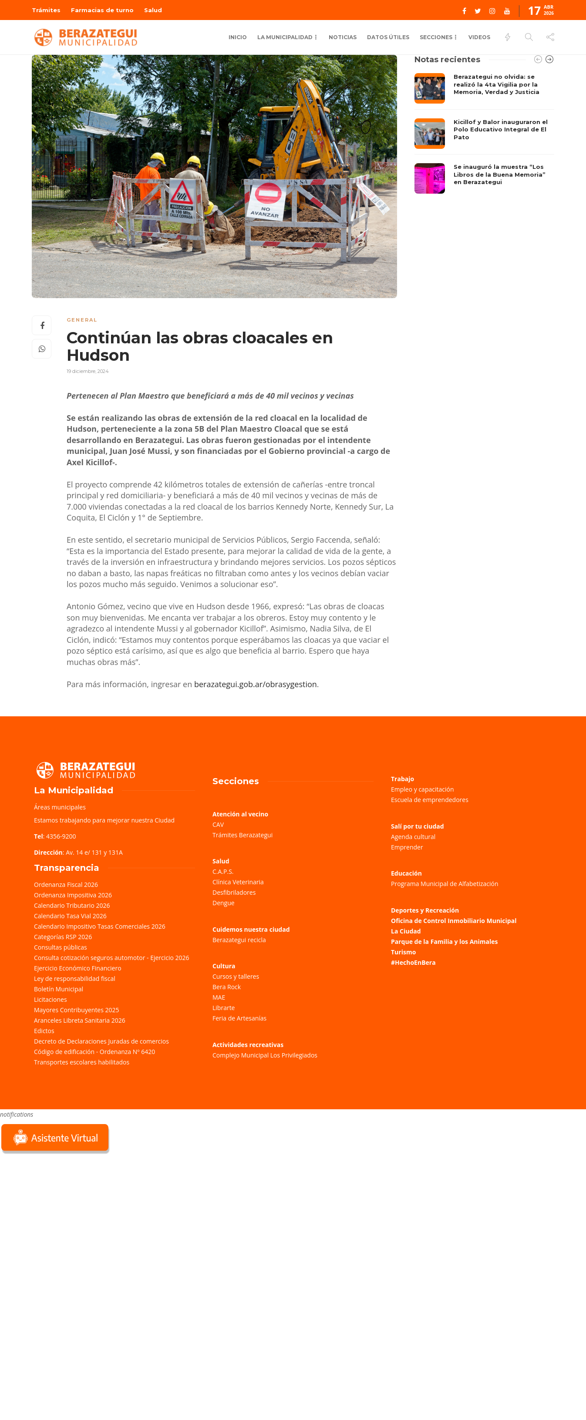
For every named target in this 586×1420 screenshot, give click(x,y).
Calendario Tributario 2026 (72, 905)
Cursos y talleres (235, 976)
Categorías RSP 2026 (63, 937)
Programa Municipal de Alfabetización (444, 884)
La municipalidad (285, 37)
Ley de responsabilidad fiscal (74, 978)
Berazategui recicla (239, 940)
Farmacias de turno (102, 10)
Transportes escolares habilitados (81, 1062)
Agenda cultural (413, 837)
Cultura (224, 966)
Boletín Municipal (58, 989)
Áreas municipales (60, 807)
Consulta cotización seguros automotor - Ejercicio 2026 (111, 957)
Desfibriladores (234, 892)
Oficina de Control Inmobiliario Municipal (453, 920)
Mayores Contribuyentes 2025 (76, 1010)
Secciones (436, 37)
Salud (153, 10)
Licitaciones (50, 999)
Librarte (223, 1008)
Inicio (238, 37)
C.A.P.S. (222, 871)
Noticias (343, 37)
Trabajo (402, 779)
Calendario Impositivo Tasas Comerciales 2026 (99, 926)
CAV (218, 824)
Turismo (403, 952)
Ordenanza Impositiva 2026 (73, 895)
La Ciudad (406, 931)
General (82, 320)
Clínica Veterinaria (238, 882)
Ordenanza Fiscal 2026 (66, 884)
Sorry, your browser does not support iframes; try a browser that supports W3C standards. (65, 1217)
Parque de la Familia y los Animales (444, 941)
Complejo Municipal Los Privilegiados (264, 1055)
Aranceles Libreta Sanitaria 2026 (79, 1020)
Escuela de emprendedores (429, 800)
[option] (484, 133)
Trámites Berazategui (242, 835)
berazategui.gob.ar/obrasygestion (255, 684)
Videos (479, 37)
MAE (218, 997)
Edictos (44, 1031)
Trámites (46, 10)
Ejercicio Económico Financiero (77, 968)
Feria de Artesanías (239, 1018)
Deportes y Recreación (425, 910)
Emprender (407, 847)
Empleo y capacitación (422, 789)
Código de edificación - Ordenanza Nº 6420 (94, 1051)
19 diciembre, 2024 (88, 371)
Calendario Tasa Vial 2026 (70, 916)
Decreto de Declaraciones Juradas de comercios (101, 1041)
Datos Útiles (388, 37)
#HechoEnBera (413, 962)
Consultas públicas (60, 947)
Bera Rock (226, 987)
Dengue (223, 903)
